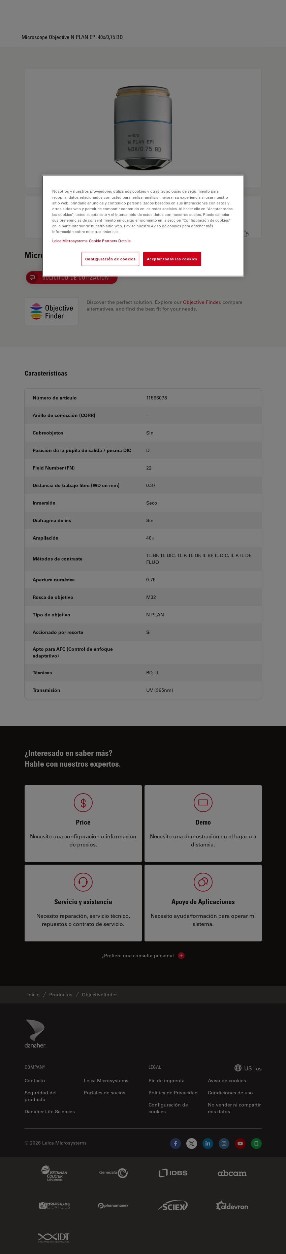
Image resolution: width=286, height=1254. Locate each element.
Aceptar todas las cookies (172, 258)
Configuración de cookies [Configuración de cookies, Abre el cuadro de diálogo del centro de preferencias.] (110, 258)
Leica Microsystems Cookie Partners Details (91, 240)
